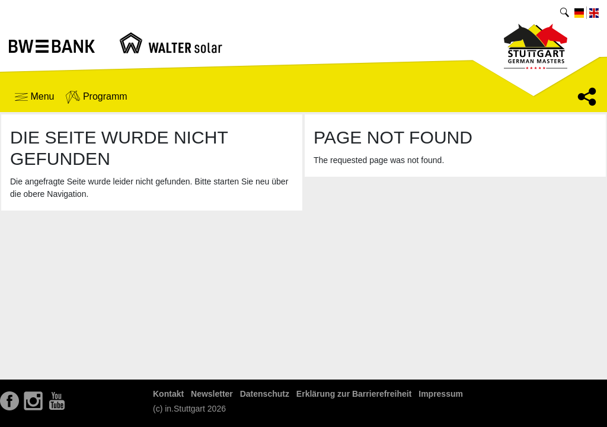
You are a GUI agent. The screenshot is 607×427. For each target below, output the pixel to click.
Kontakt (168, 394)
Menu (34, 96)
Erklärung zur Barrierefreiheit (354, 394)
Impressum (440, 394)
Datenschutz (264, 394)
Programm (96, 97)
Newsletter (212, 394)
